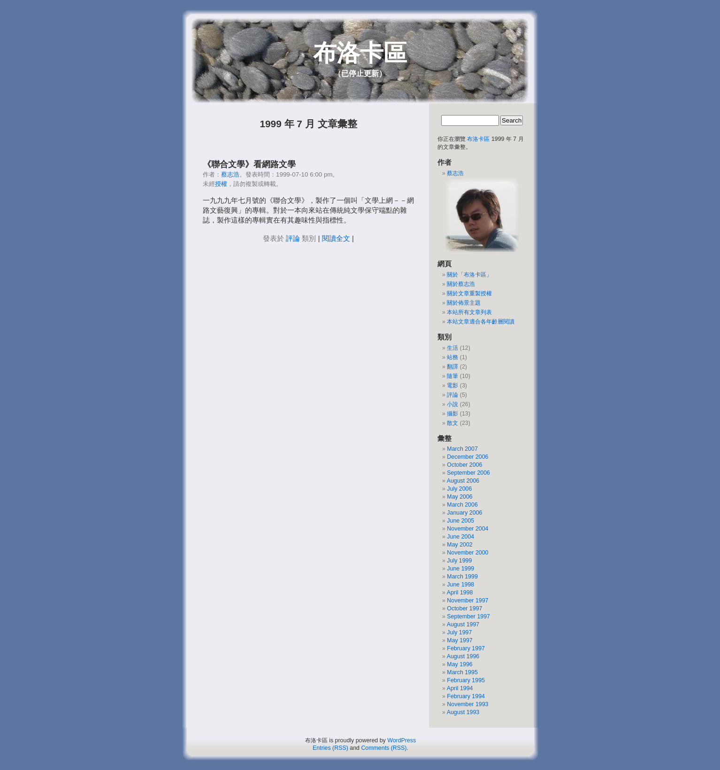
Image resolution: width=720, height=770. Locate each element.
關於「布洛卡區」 (469, 274)
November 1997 (467, 600)
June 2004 (460, 536)
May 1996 (459, 664)
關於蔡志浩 (461, 284)
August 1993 (463, 712)
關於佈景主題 (464, 303)
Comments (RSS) (383, 748)
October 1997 (464, 608)
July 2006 (459, 488)
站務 (452, 357)
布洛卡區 (360, 53)
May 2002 (459, 544)
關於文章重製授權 (469, 293)
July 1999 (459, 560)
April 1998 (460, 592)
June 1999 (460, 568)
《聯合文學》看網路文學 (249, 164)
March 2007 (462, 449)
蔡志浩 (230, 174)
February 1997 (466, 648)
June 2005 (460, 520)
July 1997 (459, 632)
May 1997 (459, 640)
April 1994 (460, 688)
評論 (293, 238)
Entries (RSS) (330, 748)
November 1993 (467, 704)
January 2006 (464, 512)
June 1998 (460, 584)
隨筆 (452, 376)
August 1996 (463, 656)
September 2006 (468, 473)
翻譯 (452, 366)
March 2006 (462, 504)
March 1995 (462, 672)
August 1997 (463, 624)
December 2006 (467, 457)
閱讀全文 (336, 238)
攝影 (452, 413)
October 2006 (464, 465)
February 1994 (466, 696)
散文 (452, 423)
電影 (452, 385)
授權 (221, 183)
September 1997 (468, 616)
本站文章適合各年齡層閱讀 (480, 321)
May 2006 (459, 496)
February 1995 (466, 680)
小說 (452, 404)
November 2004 (467, 528)
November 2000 (467, 552)
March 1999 (462, 576)
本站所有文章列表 (469, 312)
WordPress (401, 740)
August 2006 (463, 480)
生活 (452, 348)
